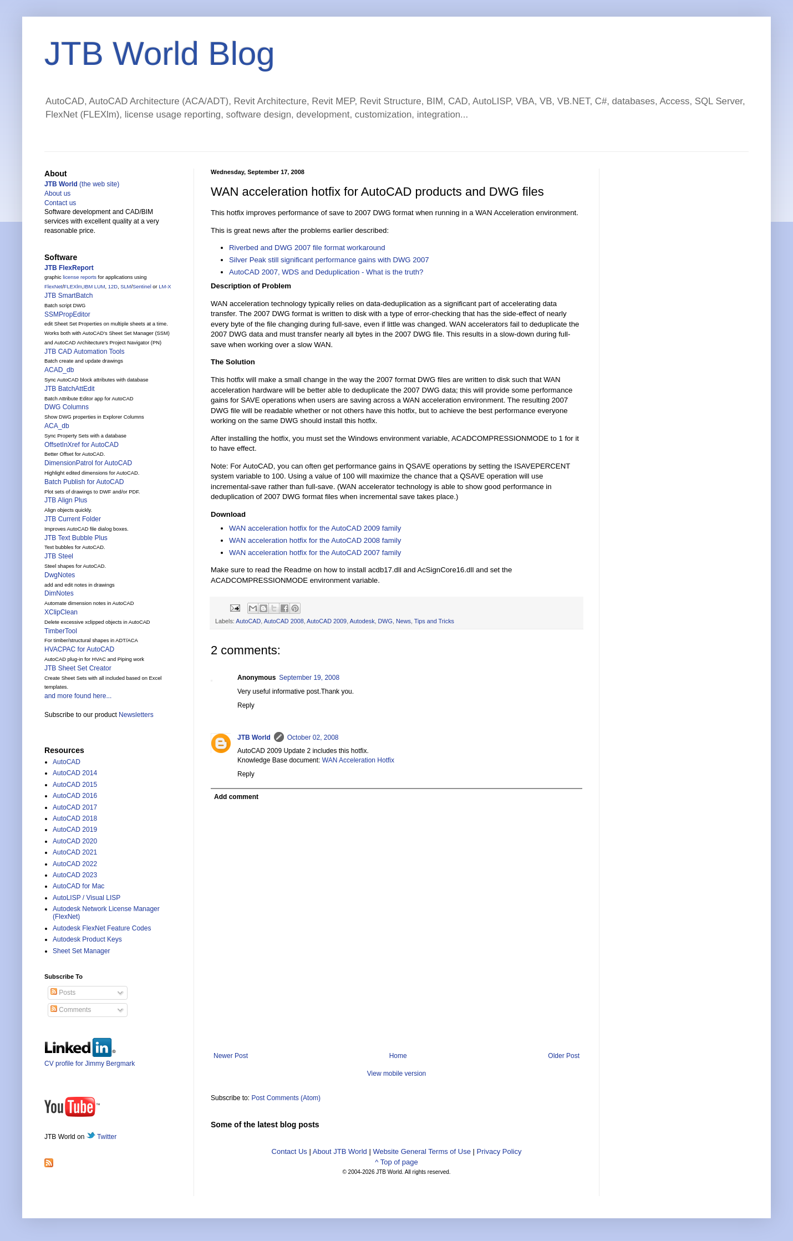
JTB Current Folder (72, 519)
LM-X (165, 286)
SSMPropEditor (67, 314)
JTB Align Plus (65, 500)
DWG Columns (66, 407)
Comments (70, 1010)
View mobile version (396, 1073)
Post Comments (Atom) (286, 1098)
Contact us (60, 203)
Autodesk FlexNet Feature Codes (102, 928)
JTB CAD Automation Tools (84, 351)
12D (113, 286)
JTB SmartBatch (68, 295)
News (403, 621)
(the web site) (81, 184)
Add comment (236, 797)
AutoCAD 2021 (75, 852)
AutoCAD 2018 (75, 818)
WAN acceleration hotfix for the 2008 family (315, 540)
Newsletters (136, 715)
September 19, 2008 (309, 677)
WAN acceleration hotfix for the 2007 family (315, 552)
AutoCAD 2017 (75, 807)
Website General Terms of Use (422, 1151)
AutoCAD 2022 (75, 864)
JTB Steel (58, 556)
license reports (79, 277)
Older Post (564, 1056)
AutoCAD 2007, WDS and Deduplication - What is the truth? (326, 272)
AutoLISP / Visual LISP (86, 898)
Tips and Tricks (434, 621)
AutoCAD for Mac (78, 886)
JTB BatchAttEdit (69, 389)
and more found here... (77, 696)
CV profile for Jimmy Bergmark (89, 1059)
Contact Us (289, 1151)
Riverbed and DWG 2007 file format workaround (307, 247)
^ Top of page (396, 1162)
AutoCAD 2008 (284, 621)
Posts (62, 992)
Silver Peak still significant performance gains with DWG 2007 (329, 260)
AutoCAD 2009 (327, 621)
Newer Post (231, 1056)
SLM (125, 286)
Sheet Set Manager (81, 951)
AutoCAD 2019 (75, 829)
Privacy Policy (499, 1151)
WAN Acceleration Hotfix (358, 760)
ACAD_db (59, 370)
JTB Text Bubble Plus (76, 538)
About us (57, 193)
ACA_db (56, 426)
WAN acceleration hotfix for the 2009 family (315, 528)
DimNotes (59, 593)
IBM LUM (94, 286)
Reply (246, 705)
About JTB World (340, 1151)
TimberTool (60, 631)
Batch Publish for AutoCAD (84, 482)
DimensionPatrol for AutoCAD (88, 463)
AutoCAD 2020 (75, 841)
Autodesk (362, 621)
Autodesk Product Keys (87, 939)
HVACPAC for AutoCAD (79, 649)
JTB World (254, 737)
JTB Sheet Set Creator (77, 668)
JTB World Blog (159, 53)
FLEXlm (73, 286)
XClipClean (61, 612)
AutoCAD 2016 (75, 796)
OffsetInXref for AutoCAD (81, 445)
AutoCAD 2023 (75, 875)
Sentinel (142, 286)
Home (398, 1056)
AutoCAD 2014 (75, 773)
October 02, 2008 (313, 737)
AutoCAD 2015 (75, 785)
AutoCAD (248, 621)
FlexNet (53, 286)
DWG (385, 621)
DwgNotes (59, 575)
